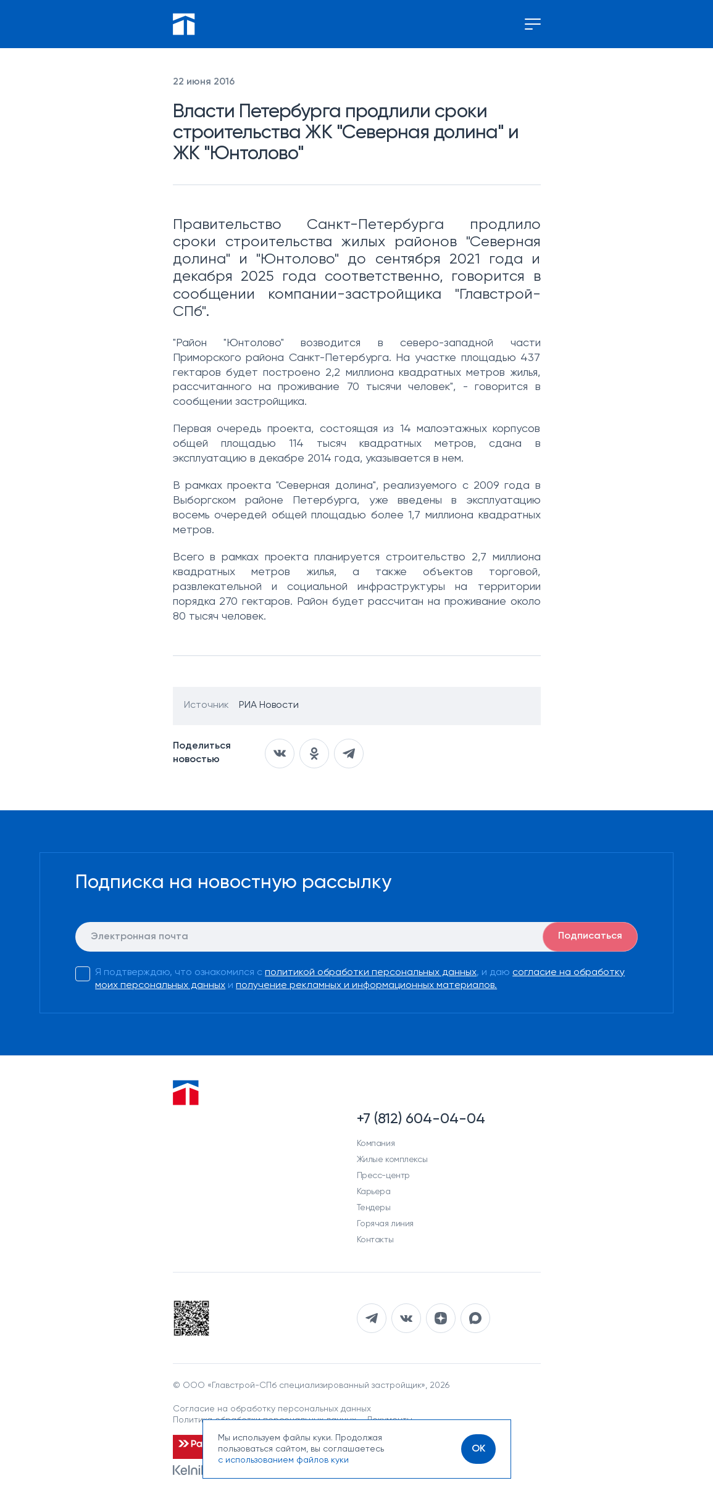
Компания (376, 1143)
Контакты (375, 1240)
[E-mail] (356, 937)
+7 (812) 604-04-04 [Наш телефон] (421, 1118)
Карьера (374, 1191)
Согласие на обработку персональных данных (272, 1409)
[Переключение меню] (533, 24)
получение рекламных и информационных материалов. (366, 986)
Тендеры (374, 1207)
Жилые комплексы (392, 1159)
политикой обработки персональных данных (371, 973)
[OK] (478, 1449)
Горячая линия (385, 1223)
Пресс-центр (383, 1175)
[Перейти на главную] (184, 24)
